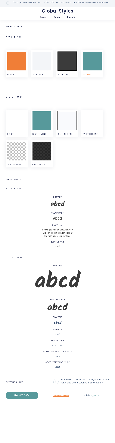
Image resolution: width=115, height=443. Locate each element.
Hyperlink (94, 434)
